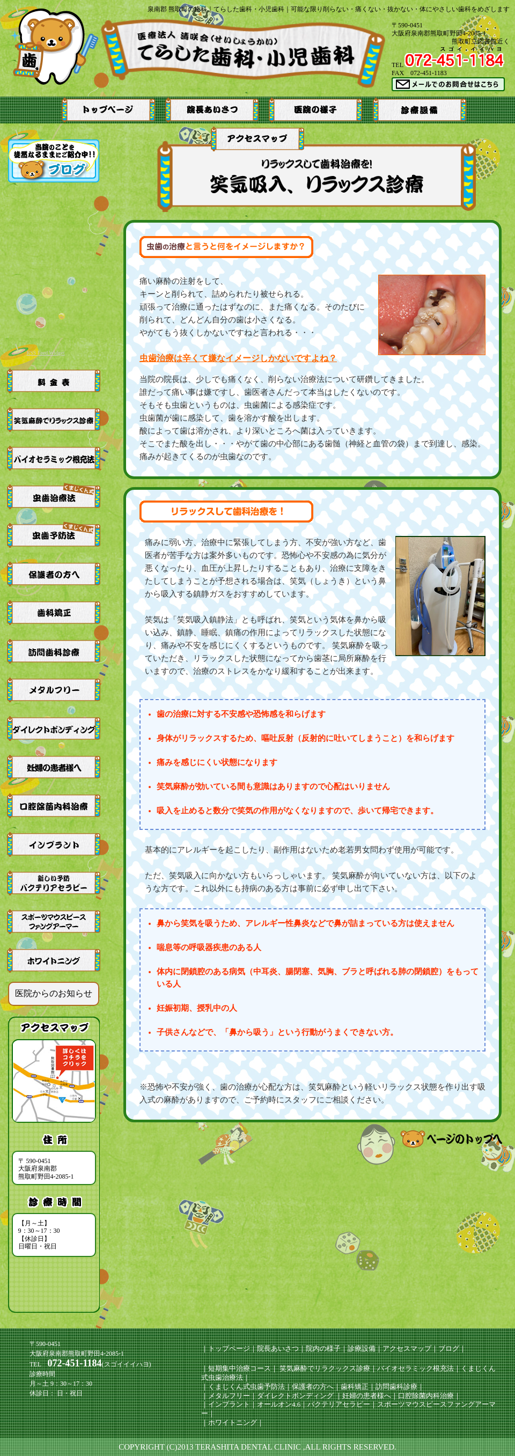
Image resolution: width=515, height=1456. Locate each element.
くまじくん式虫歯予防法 (246, 1387)
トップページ (229, 1348)
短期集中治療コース (239, 1368)
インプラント (229, 1404)
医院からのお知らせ (53, 993)
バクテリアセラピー (338, 1404)
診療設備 (362, 1348)
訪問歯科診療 (396, 1387)
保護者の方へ (313, 1387)
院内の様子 (323, 1348)
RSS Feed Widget (45, 353)
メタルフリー (229, 1396)
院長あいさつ (278, 1348)
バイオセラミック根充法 (415, 1368)
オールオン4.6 (278, 1404)
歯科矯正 (355, 1387)
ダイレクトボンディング (295, 1396)
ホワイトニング (232, 1422)
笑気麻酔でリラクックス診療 (324, 1368)
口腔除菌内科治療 (426, 1396)
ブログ (448, 1348)
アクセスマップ (406, 1348)
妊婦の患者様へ (366, 1396)
